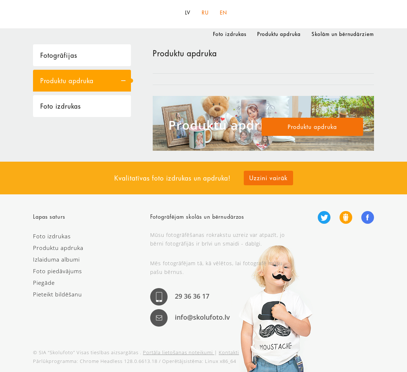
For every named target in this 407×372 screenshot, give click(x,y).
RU (205, 12)
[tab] (82, 55)
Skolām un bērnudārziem (343, 34)
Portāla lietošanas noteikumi (178, 352)
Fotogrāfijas (58, 55)
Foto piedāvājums (57, 271)
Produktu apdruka (279, 34)
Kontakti (229, 352)
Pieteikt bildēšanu (57, 294)
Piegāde (44, 282)
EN (223, 12)
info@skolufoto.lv (202, 317)
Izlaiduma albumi (56, 259)
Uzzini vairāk (268, 178)
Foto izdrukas (229, 34)
